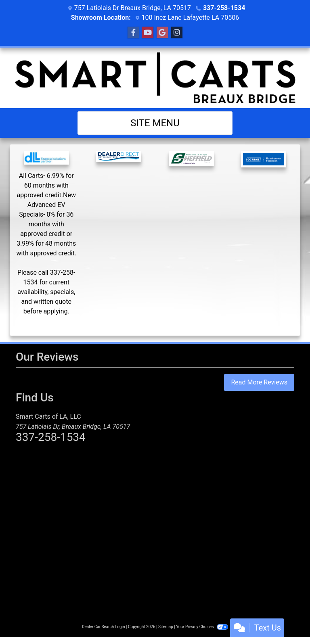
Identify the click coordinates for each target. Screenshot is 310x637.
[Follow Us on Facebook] (133, 33)
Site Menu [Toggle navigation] (155, 123)
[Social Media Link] (176, 33)
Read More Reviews (259, 382)
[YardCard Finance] (46, 240)
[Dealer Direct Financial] (119, 163)
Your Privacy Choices (202, 626)
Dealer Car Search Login (103, 626)
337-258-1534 (224, 8)
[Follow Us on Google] (162, 33)
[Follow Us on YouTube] (147, 33)
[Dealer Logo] (155, 78)
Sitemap (165, 626)
